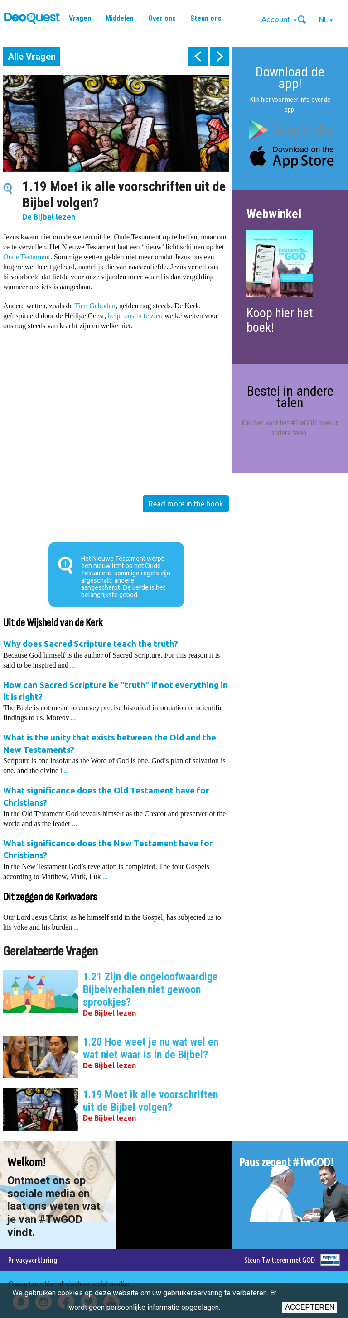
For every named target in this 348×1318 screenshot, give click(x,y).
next (219, 56)
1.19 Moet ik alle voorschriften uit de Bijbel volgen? (150, 1100)
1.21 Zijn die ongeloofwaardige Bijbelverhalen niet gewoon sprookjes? (150, 989)
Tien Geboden (95, 306)
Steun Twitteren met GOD (279, 1260)
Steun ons (206, 18)
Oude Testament (26, 257)
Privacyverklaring (32, 1260)
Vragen (80, 18)
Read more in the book (186, 504)
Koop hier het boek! (279, 320)
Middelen (120, 18)
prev (198, 56)
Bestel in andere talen (290, 397)
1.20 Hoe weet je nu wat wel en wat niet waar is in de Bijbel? (150, 1048)
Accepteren (309, 1307)
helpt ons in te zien (135, 316)
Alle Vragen (32, 56)
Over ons (162, 18)
